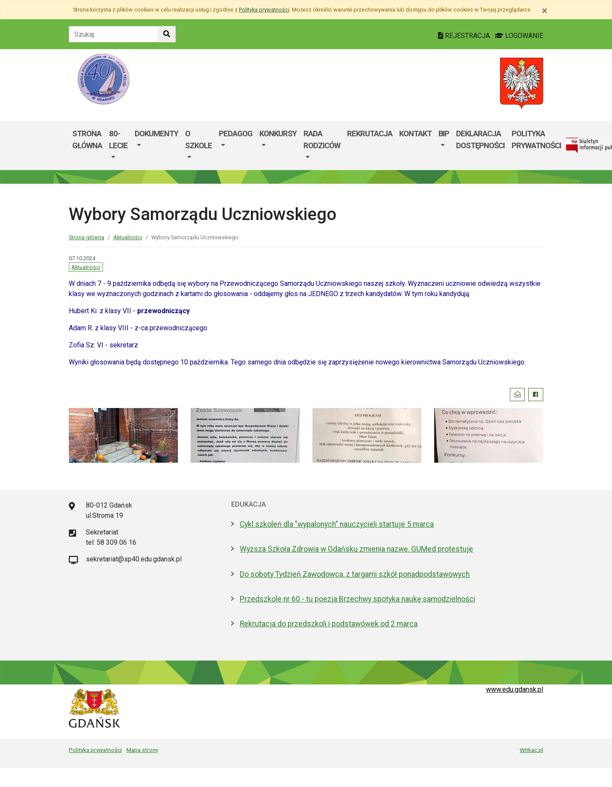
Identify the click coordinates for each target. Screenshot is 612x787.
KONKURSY (278, 133)
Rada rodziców (321, 139)
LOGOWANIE (519, 36)
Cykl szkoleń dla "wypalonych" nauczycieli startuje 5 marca (337, 524)
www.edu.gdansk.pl (514, 689)
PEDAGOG (236, 133)
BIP (443, 133)
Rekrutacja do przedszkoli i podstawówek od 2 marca (329, 624)
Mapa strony (142, 749)
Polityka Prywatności (536, 139)
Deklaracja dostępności (480, 139)
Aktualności (127, 237)
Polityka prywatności (95, 749)
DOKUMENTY (156, 133)
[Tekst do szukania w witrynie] (113, 34)
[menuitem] (118, 145)
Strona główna (87, 139)
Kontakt (415, 133)
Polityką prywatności (264, 9)
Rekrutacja (369, 133)
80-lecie (118, 139)
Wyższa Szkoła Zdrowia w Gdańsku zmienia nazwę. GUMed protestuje (356, 549)
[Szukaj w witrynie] (167, 34)
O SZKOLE (198, 139)
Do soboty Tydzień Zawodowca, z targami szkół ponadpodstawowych (355, 574)
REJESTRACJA (464, 36)
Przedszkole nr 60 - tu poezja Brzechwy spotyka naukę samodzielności (357, 599)
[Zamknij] (544, 11)
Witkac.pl (531, 749)
